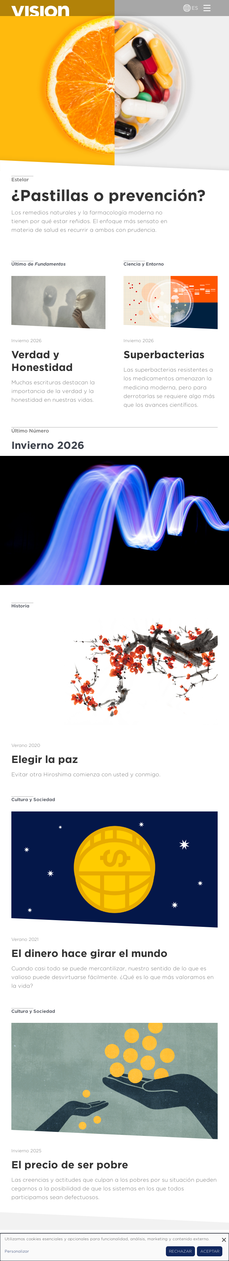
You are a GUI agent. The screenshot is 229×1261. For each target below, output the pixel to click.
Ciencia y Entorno (144, 264)
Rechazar (180, 1251)
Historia (20, 605)
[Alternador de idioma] (187, 8)
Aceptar (209, 1251)
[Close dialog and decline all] (224, 1237)
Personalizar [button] (17, 1251)
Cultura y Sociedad (33, 799)
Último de (38, 264)
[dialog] (114, 1247)
